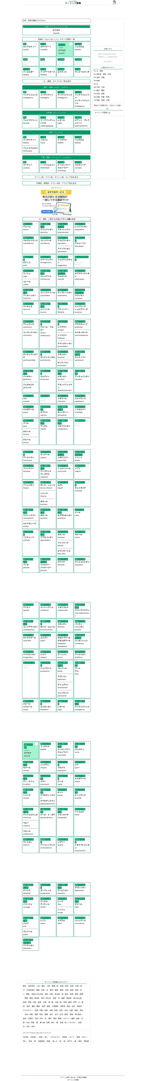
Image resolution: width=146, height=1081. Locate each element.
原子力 (70, 1041)
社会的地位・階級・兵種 (36, 990)
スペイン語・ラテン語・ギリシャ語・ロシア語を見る (56, 177)
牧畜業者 (41, 1041)
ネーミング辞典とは (102, 113)
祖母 (41, 1037)
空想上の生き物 (37, 994)
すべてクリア (108, 61)
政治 (28, 1006)
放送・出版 (49, 994)
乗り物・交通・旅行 (47, 1022)
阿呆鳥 (64, 1037)
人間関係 (55, 1006)
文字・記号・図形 (61, 1014)
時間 (54, 998)
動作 (25, 986)
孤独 (48, 1041)
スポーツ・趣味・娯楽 (71, 1018)
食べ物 (51, 1002)
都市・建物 (54, 990)
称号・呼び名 (46, 998)
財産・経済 (64, 986)
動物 (62, 990)
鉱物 (39, 1002)
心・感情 (99, 71)
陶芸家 (86, 1041)
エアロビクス (55, 1037)
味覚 (76, 1010)
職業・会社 (49, 1014)
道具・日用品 (28, 1018)
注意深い (33, 1037)
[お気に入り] (36, 43)
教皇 (80, 1041)
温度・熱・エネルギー (68, 1022)
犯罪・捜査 (46, 1006)
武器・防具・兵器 (56, 1010)
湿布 (30, 1041)
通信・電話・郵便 (55, 1018)
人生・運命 (41, 986)
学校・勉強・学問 (70, 1002)
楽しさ (55, 1041)
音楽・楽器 (69, 990)
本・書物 (61, 998)
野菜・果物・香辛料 (32, 998)
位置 (45, 1002)
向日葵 (25, 1037)
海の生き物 (77, 998)
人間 (48, 986)
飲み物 (57, 994)
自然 (72, 986)
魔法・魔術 (36, 1006)
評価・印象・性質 (41, 1010)
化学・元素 (69, 1010)
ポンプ (72, 1037)
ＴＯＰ (61, 1077)
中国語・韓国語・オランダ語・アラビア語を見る (56, 183)
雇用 (78, 1037)
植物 (71, 1014)
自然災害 (31, 986)
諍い (46, 1037)
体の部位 (78, 1014)
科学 (33, 1026)
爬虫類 (69, 998)
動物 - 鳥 (55, 986)
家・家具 (65, 994)
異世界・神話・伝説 (67, 1006)
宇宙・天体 (39, 1018)
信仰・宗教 (29, 1014)
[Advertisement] (73, 11)
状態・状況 (39, 1014)
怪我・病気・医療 (76, 994)
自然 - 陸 (58, 1002)
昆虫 (81, 1010)
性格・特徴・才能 (29, 1002)
